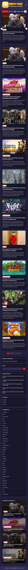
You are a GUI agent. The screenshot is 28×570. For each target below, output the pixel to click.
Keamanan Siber (5, 445)
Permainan (4, 469)
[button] (26, 29)
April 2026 (4, 399)
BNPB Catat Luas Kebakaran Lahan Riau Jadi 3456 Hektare (13, 392)
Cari (3, 365)
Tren (3, 491)
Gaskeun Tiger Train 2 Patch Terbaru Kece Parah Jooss (12, 388)
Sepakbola (4, 480)
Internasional (5, 441)
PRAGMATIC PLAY (5, 476)
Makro (3, 452)
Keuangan (4, 447)
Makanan (4, 449)
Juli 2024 (4, 402)
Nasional (4, 456)
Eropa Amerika (5, 429)
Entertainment (5, 427)
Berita (4, 29)
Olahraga (4, 458)
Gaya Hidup (4, 434)
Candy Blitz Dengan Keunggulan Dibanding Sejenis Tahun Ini (13, 381)
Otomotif (4, 460)
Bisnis (3, 418)
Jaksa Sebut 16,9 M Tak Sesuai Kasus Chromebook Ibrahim (13, 377)
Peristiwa (4, 467)
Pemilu (3, 463)
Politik (3, 474)
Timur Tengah (5, 487)
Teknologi (4, 485)
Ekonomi (4, 425)
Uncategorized (6, 94)
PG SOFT (4, 472)
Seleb (3, 478)
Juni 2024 (4, 404)
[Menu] (26, 4)
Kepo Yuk (14, 568)
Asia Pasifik (4, 412)
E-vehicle (4, 423)
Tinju (3, 489)
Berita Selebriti (5, 416)
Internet (4, 443)
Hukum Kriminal (5, 438)
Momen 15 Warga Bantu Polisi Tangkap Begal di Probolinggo (12, 384)
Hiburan (3, 436)
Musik (3, 454)
